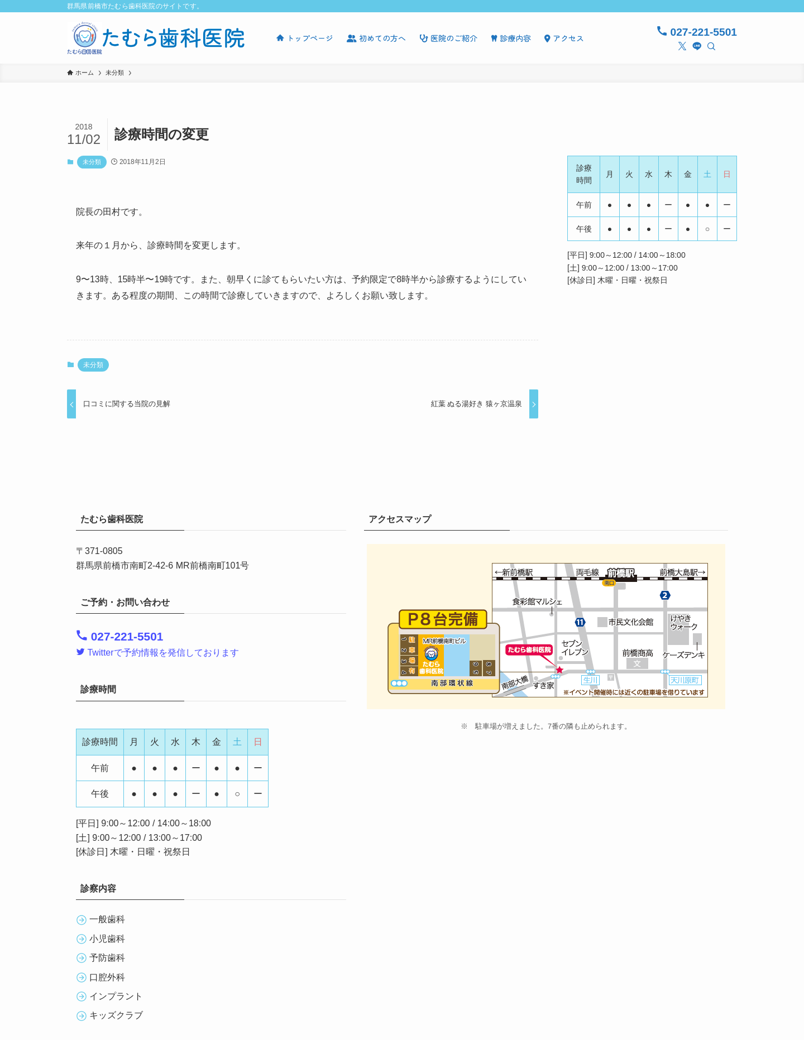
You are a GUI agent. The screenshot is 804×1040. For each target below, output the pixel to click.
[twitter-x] (682, 46)
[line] (696, 46)
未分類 (92, 161)
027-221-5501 (697, 32)
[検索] (711, 46)
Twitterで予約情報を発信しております (157, 652)
